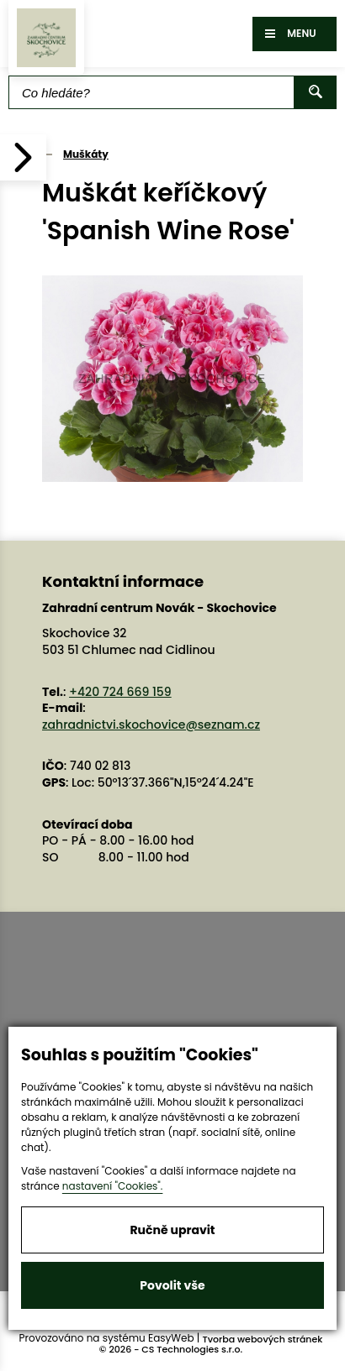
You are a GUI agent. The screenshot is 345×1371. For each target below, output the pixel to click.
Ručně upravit (172, 1230)
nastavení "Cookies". (112, 1186)
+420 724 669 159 (120, 691)
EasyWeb (171, 1338)
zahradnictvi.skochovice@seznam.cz (151, 724)
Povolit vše (172, 1285)
